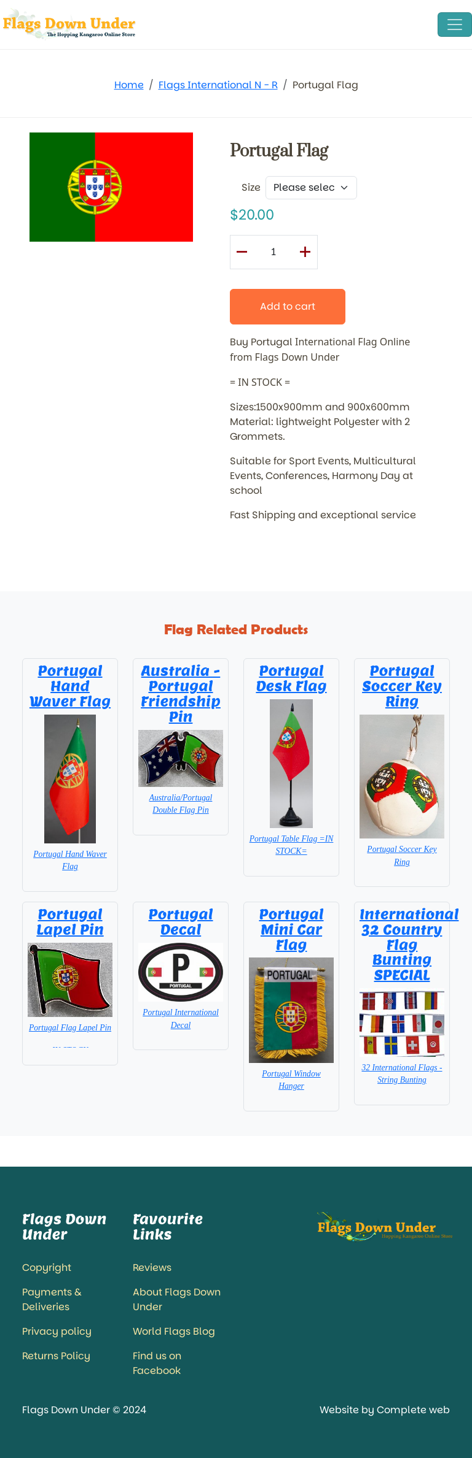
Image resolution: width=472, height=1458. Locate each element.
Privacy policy (57, 1331)
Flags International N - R (218, 85)
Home (129, 85)
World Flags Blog (174, 1331)
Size (251, 187)
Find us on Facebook (157, 1363)
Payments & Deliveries (52, 1299)
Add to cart (287, 306)
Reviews (152, 1267)
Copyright (46, 1267)
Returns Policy (56, 1356)
